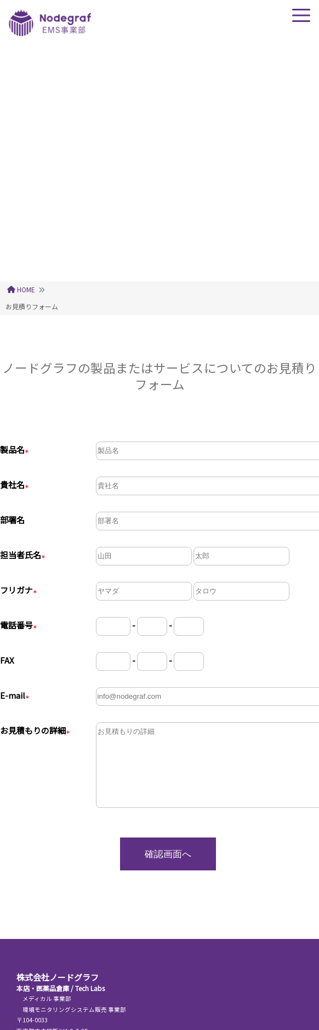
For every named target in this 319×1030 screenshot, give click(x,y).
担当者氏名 (22, 555)
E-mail (15, 695)
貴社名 (14, 484)
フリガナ (18, 590)
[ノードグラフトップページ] (50, 32)
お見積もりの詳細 (35, 730)
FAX (7, 660)
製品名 (14, 449)
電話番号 (18, 625)
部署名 (12, 519)
